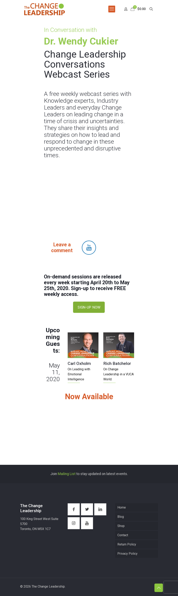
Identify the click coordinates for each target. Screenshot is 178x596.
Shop (121, 526)
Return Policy (126, 544)
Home (121, 507)
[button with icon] (74, 509)
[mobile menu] (111, 9)
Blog (120, 517)
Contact (122, 535)
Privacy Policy (127, 553)
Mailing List (67, 474)
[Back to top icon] (158, 588)
